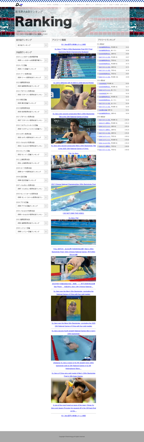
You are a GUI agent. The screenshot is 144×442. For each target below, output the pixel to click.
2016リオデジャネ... (105, 90)
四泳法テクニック (70, 4)
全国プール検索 (114, 4)
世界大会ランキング (101, 4)
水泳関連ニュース (58, 4)
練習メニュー (90, 4)
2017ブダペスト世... (105, 57)
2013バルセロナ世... (105, 143)
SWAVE (49, 4)
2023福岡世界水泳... (105, 47)
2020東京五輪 (103, 110)
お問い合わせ (124, 4)
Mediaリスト (81, 4)
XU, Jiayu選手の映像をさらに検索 (73, 44)
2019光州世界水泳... (105, 53)
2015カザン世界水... (105, 123)
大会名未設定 (103, 83)
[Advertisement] (31, 267)
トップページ (41, 4)
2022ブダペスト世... (105, 77)
